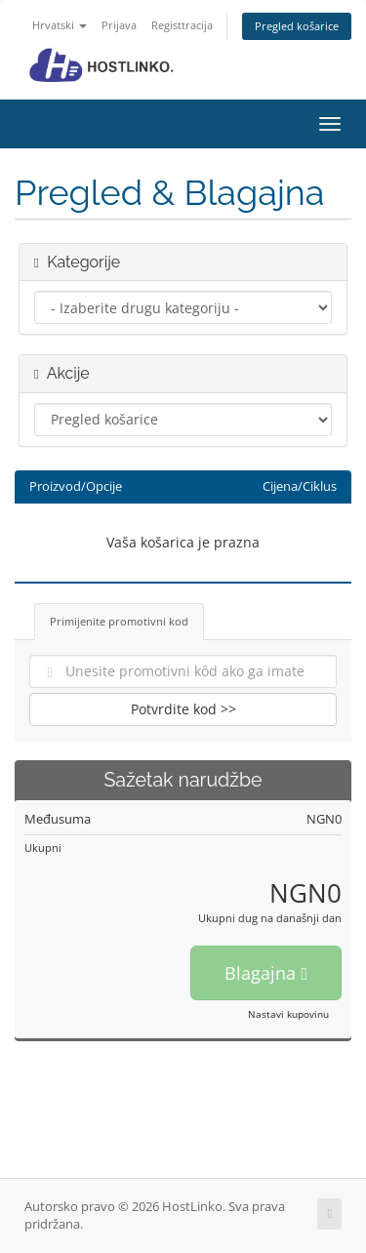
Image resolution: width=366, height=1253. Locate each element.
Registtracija (182, 25)
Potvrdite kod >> (183, 709)
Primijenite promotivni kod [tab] (119, 621)
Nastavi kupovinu (288, 1014)
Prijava (119, 25)
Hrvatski (59, 25)
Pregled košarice (297, 26)
